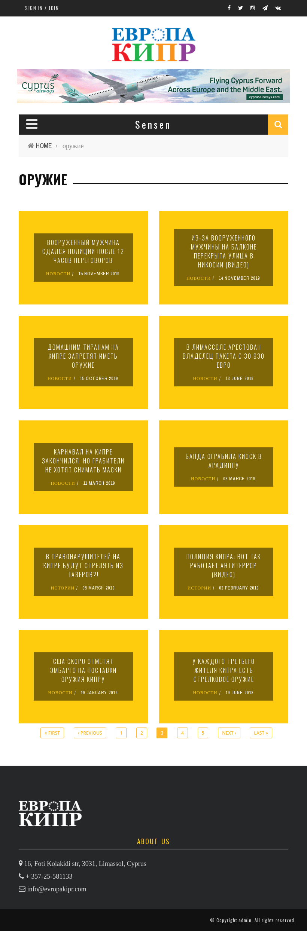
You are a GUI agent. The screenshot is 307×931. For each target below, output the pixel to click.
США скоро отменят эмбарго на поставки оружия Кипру (83, 670)
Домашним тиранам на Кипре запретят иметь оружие (83, 356)
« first (52, 733)
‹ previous (90, 733)
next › (229, 733)
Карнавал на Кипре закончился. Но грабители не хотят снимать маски (83, 460)
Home (44, 145)
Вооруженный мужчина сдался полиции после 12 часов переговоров (83, 251)
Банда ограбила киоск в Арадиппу (224, 461)
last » (261, 733)
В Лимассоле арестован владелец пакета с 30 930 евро (224, 356)
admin (245, 920)
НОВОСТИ (58, 274)
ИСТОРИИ (63, 588)
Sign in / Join (42, 8)
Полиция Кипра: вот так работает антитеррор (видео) (223, 565)
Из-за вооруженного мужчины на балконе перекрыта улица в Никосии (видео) (224, 251)
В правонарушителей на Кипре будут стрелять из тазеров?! (83, 565)
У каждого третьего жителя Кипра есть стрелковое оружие (223, 670)
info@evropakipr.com (56, 889)
